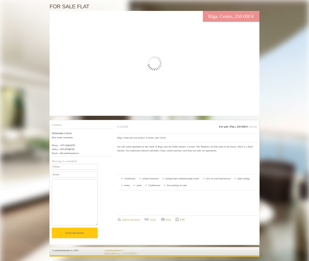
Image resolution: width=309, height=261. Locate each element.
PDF (182, 219)
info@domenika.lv (113, 250)
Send (153, 219)
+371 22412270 (67, 145)
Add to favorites (131, 219)
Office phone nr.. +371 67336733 (120, 253)
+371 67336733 (66, 149)
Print (168, 219)
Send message (74, 233)
